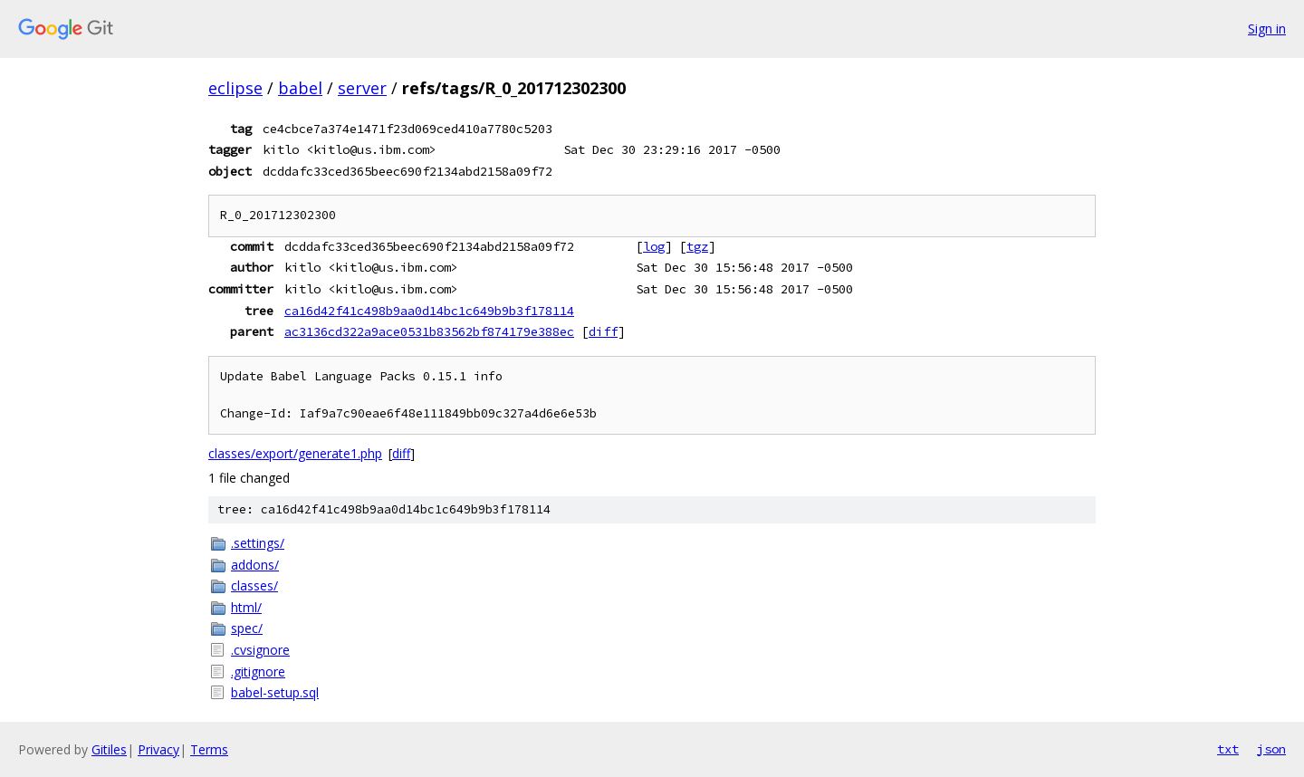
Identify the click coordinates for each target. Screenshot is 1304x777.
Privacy (158, 749)
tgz (697, 246)
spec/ (247, 628)
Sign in (1267, 28)
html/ (246, 607)
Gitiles (109, 749)
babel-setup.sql (275, 692)
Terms (209, 749)
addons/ (255, 564)
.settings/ (257, 543)
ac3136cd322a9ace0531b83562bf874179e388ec (429, 331)
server (362, 88)
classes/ (254, 585)
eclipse (235, 88)
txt (1228, 749)
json (1271, 749)
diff (603, 331)
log (654, 246)
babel (300, 88)
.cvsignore (260, 649)
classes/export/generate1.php (295, 453)
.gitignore (258, 671)
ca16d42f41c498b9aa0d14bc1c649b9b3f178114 (429, 310)
